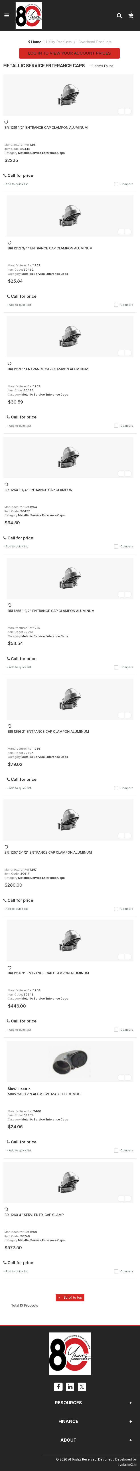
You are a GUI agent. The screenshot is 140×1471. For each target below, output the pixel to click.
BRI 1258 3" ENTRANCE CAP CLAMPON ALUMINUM (48, 973)
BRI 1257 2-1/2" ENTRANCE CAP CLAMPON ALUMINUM (48, 852)
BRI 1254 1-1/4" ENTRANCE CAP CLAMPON (38, 490)
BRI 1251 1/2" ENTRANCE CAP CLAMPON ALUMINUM (46, 127)
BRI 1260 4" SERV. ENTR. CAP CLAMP (34, 1215)
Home (34, 42)
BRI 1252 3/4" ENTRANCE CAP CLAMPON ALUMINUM (50, 248)
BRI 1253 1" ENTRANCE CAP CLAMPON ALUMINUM (48, 369)
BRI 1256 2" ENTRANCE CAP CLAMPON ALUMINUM (48, 731)
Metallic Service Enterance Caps (41, 153)
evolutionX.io (127, 1465)
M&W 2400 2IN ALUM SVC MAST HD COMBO (44, 1094)
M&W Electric (19, 1089)
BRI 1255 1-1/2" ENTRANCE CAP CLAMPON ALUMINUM (51, 611)
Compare (123, 184)
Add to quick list (15, 184)
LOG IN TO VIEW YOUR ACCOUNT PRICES (69, 53)
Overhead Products (95, 42)
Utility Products (59, 42)
